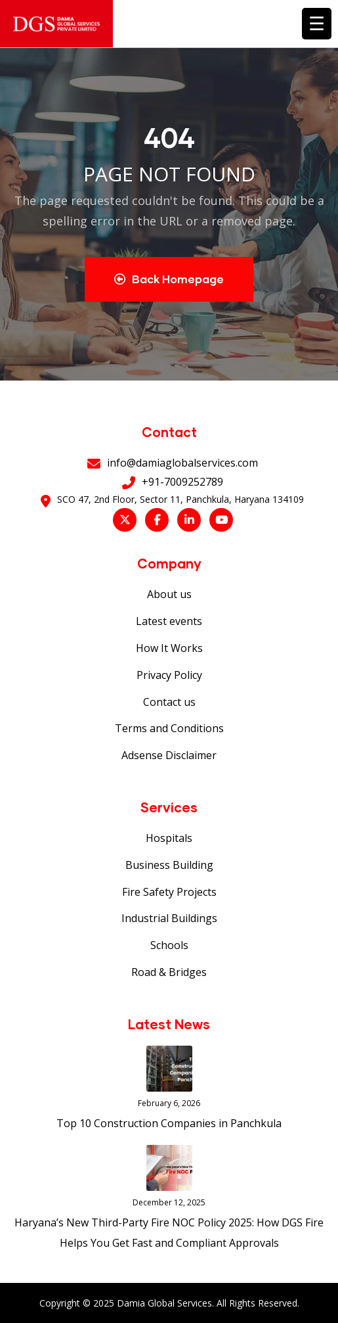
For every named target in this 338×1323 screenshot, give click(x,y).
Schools (169, 945)
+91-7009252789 (182, 482)
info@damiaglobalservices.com (182, 462)
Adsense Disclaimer (169, 755)
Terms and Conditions (169, 728)
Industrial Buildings (169, 918)
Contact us (169, 702)
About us (169, 594)
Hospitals (169, 838)
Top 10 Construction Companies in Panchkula (169, 1123)
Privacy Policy (169, 675)
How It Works (169, 648)
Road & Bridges (169, 972)
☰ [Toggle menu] (316, 23)
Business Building (169, 865)
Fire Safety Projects (169, 892)
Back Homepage (169, 279)
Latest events (169, 621)
